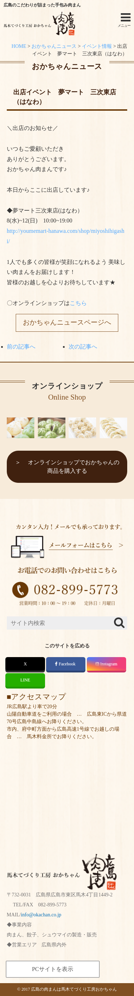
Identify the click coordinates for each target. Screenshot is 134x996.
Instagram (106, 663)
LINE (25, 679)
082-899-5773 (52, 904)
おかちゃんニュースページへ (67, 322)
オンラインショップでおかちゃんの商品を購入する (73, 466)
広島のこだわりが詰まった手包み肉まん (42, 4)
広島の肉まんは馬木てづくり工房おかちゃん (74, 989)
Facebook (65, 663)
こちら (78, 303)
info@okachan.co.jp (41, 914)
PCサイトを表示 (52, 969)
